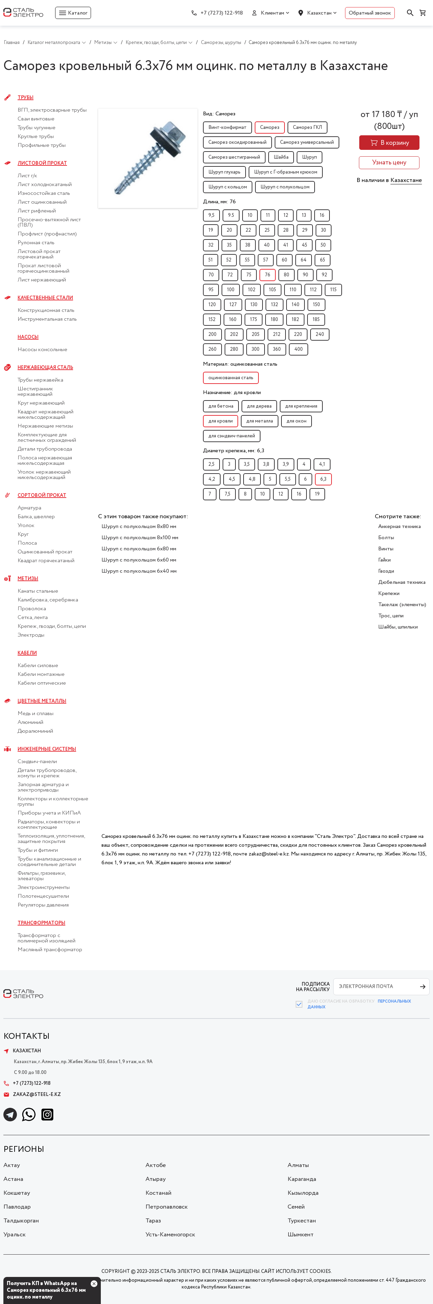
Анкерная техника (399, 526)
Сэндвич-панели (37, 761)
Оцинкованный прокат (45, 552)
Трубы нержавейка (40, 380)
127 (233, 304)
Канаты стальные (38, 591)
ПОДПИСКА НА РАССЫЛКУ (313, 986)
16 (322, 215)
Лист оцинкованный (42, 202)
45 (304, 245)
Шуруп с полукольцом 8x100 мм (139, 538)
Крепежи (389, 593)
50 (323, 245)
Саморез (269, 127)
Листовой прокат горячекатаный (39, 254)
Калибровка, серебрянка (48, 600)
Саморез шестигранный (234, 157)
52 (228, 260)
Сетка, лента (33, 617)
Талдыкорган (21, 1220)
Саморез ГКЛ (307, 127)
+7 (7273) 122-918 (222, 13)
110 (293, 290)
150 (316, 304)
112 (313, 290)
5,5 (288, 479)
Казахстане (406, 180)
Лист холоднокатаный (45, 184)
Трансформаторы (41, 923)
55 (247, 260)
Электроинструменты (44, 887)
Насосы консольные (42, 349)
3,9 (286, 464)
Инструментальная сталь (47, 319)
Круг (23, 534)
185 (316, 319)
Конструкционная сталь (46, 310)
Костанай (158, 1193)
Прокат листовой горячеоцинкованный (43, 268)
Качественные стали (45, 298)
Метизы (28, 578)
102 (251, 290)
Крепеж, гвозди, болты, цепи (52, 626)
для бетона (220, 406)
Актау (11, 1165)
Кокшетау (16, 1193)
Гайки (384, 560)
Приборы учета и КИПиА (49, 813)
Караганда (302, 1179)
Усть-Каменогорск (170, 1234)
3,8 (266, 464)
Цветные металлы (42, 701)
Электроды (31, 635)
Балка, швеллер (36, 517)
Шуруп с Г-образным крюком (285, 172)
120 (212, 304)
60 (284, 260)
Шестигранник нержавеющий (35, 391)
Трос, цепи (391, 616)
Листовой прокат (42, 163)
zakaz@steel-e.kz (32, 1095)
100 (230, 290)
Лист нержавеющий (42, 280)
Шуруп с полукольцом (285, 187)
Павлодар (17, 1207)
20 (229, 230)
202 (234, 334)
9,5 (211, 215)
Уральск (14, 1234)
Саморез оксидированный (237, 142)
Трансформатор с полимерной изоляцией (46, 938)
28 (286, 230)
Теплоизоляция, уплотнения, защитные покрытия (51, 838)
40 (267, 245)
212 (276, 334)
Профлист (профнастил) (47, 234)
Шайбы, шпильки (398, 627)
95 (210, 290)
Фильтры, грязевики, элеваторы (41, 876)
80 (286, 275)
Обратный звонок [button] (370, 13)
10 (250, 215)
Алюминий (30, 722)
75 (248, 275)
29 (304, 230)
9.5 (231, 215)
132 (274, 304)
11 (268, 215)
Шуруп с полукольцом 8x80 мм (138, 526)
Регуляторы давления (43, 905)
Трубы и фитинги (38, 850)
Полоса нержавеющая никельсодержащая (45, 460)
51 (210, 260)
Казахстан (319, 13)
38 (247, 245)
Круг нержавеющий (41, 403)
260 (212, 349)
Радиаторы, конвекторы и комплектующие (49, 824)
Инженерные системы (47, 749)
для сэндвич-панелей (231, 436)
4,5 (232, 479)
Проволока (32, 609)
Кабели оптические (42, 683)
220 (298, 334)
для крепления (301, 406)
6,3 (323, 479)
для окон (296, 421)
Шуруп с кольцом (227, 187)
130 (253, 304)
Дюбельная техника (402, 582)
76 (267, 275)
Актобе (155, 1165)
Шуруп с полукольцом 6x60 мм (138, 560)
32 (210, 245)
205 (255, 334)
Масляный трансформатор (50, 950)
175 (253, 319)
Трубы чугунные (36, 128)
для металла (259, 421)
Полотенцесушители (43, 896)
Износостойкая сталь (44, 193)
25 (267, 230)
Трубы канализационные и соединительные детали (49, 861)
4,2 (211, 479)
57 (265, 260)
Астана (13, 1179)
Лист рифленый (37, 211)
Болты (386, 538)
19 (210, 230)
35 (229, 245)
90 (305, 275)
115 (333, 290)
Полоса (27, 543)
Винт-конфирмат (227, 127)
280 (234, 349)
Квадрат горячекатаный (46, 561)
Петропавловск (166, 1207)
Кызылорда (303, 1193)
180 (274, 319)
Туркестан (302, 1220)
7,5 (227, 494)
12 (285, 215)
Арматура (29, 508)
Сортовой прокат (42, 495)
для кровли (220, 421)
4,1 (322, 464)
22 (248, 230)
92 (324, 275)
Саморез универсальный (307, 142)
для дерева (259, 406)
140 (295, 304)
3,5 (247, 464)
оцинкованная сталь (230, 377)
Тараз (153, 1220)
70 (211, 275)
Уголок (26, 525)
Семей (296, 1207)
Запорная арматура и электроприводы (43, 787)
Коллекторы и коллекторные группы (53, 801)
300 (255, 349)
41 (285, 245)
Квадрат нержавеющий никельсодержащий (45, 414)
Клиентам (272, 13)
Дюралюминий (35, 731)
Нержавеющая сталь (45, 367)
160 (232, 319)
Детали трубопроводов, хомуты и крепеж (47, 773)
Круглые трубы (36, 136)
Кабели (27, 653)
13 (304, 215)
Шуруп (309, 157)
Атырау (155, 1179)
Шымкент (301, 1234)
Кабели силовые (38, 665)
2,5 (211, 464)
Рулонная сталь (36, 243)
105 (272, 290)
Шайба (281, 157)
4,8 (252, 479)
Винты (385, 549)
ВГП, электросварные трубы (52, 110)
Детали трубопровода (45, 449)
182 (295, 319)
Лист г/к (27, 176)
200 (212, 334)
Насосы (28, 337)
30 (323, 230)
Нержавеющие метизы (45, 426)
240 (320, 334)
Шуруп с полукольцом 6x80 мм (138, 549)
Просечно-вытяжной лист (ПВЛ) (49, 222)
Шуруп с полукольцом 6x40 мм (139, 571)
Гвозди (386, 571)
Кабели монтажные (41, 674)
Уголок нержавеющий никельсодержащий (44, 475)
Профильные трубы (42, 145)
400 (298, 349)
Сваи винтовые (36, 119)
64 (303, 260)
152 (211, 319)
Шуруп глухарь (224, 172)
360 (277, 349)
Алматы (298, 1165)
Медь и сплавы (35, 713)
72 (230, 275)
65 (322, 260)
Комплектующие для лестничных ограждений (47, 437)
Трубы (25, 97)
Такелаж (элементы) (402, 605)
